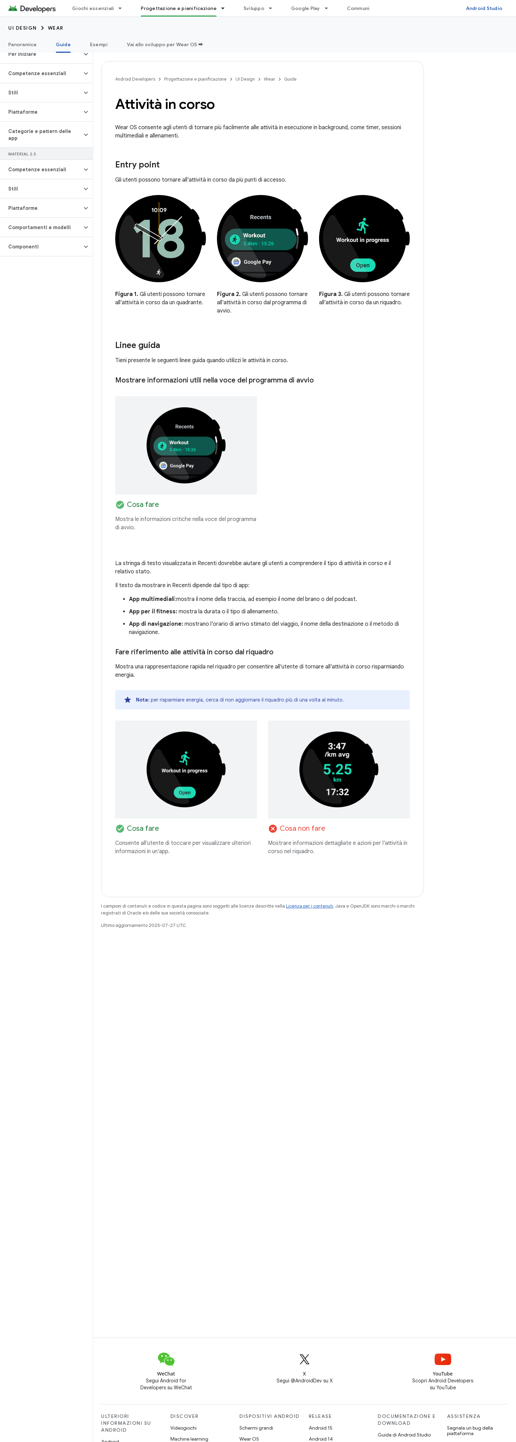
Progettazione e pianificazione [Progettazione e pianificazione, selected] (179, 8)
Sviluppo (254, 8)
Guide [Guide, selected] (63, 44)
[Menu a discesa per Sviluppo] (273, 8)
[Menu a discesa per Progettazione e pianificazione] (226, 8)
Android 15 (321, 1428)
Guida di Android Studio (404, 1435)
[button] (41, 54)
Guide (290, 79)
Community (361, 8)
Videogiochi (183, 1428)
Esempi (99, 44)
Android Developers (135, 79)
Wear (55, 28)
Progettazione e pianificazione (195, 79)
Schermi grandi (256, 1428)
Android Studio (484, 8)
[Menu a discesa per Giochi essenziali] (123, 8)
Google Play (305, 8)
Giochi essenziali (93, 8)
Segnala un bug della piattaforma (470, 1430)
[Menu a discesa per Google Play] (329, 8)
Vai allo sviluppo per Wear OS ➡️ (165, 44)
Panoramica (22, 44)
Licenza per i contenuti (309, 906)
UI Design (22, 28)
